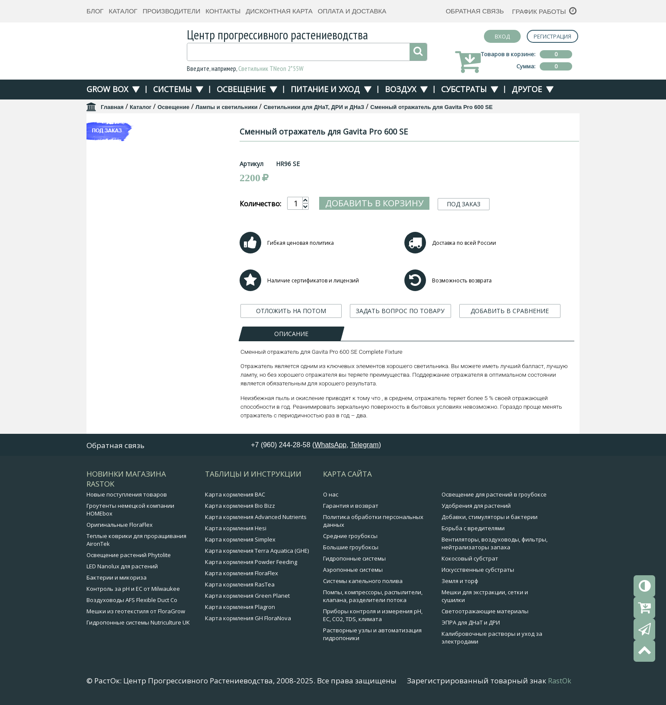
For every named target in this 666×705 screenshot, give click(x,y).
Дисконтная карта (279, 11)
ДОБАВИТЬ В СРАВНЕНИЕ (510, 311)
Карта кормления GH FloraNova (248, 618)
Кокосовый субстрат (470, 558)
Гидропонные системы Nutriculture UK (138, 622)
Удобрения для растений (476, 506)
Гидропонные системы (354, 558)
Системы (172, 89)
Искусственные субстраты (478, 570)
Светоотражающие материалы (485, 611)
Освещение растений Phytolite (128, 555)
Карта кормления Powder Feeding (251, 562)
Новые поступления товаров (126, 494)
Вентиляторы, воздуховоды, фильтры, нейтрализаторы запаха (495, 543)
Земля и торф (460, 581)
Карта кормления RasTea (240, 584)
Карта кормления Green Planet (247, 595)
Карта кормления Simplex (240, 539)
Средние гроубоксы (350, 536)
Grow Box (107, 89)
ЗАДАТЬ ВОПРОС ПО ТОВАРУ (400, 311)
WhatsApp (330, 445)
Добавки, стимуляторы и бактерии (490, 517)
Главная (112, 107)
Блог (94, 11)
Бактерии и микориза (116, 577)
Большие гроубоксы (350, 547)
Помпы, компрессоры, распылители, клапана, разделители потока (373, 596)
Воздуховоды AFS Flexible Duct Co (131, 600)
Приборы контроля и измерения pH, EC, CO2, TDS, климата (373, 615)
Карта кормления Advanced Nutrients (256, 517)
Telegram (364, 445)
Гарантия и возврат (350, 506)
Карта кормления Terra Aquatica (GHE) (257, 550)
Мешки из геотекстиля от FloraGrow (135, 611)
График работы (539, 11)
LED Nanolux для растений (122, 566)
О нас (330, 494)
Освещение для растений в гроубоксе (494, 494)
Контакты (222, 11)
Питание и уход (325, 89)
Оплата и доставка (352, 11)
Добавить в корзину (374, 203)
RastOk (559, 681)
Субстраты (464, 89)
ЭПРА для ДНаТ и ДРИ (471, 622)
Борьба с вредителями (473, 528)
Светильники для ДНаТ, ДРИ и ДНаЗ (313, 107)
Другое (527, 89)
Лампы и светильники (226, 107)
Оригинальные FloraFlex (119, 525)
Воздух (400, 89)
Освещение (241, 89)
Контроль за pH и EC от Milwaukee (133, 589)
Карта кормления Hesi (235, 528)
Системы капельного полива (363, 581)
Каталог (123, 11)
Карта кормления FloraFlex (241, 573)
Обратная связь (475, 11)
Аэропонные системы (353, 570)
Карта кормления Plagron (240, 607)
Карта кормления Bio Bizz (240, 506)
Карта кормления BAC (235, 494)
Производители (172, 11)
